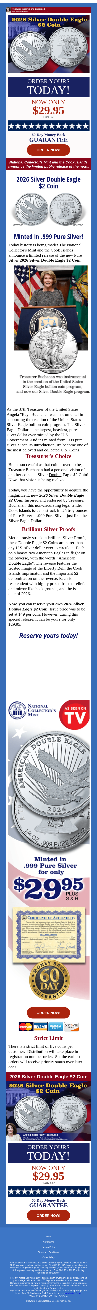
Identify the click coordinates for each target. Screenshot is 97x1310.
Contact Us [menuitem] (48, 1242)
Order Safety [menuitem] (48, 1257)
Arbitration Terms (73, 1293)
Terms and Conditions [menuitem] (48, 1252)
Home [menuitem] (48, 1236)
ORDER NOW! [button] (48, 150)
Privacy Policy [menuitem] (48, 1247)
